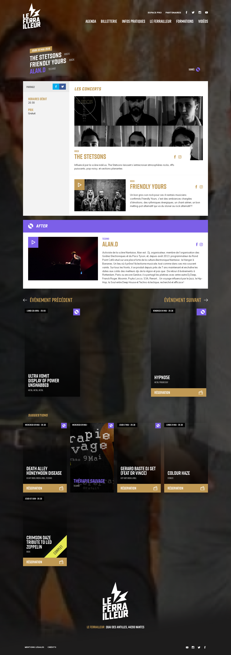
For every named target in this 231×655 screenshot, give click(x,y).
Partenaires (173, 12)
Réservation (178, 393)
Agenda (90, 21)
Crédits (52, 647)
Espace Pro (155, 12)
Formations (184, 21)
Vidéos (203, 21)
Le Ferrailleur (160, 21)
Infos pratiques (133, 21)
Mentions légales (34, 647)
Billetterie (109, 21)
